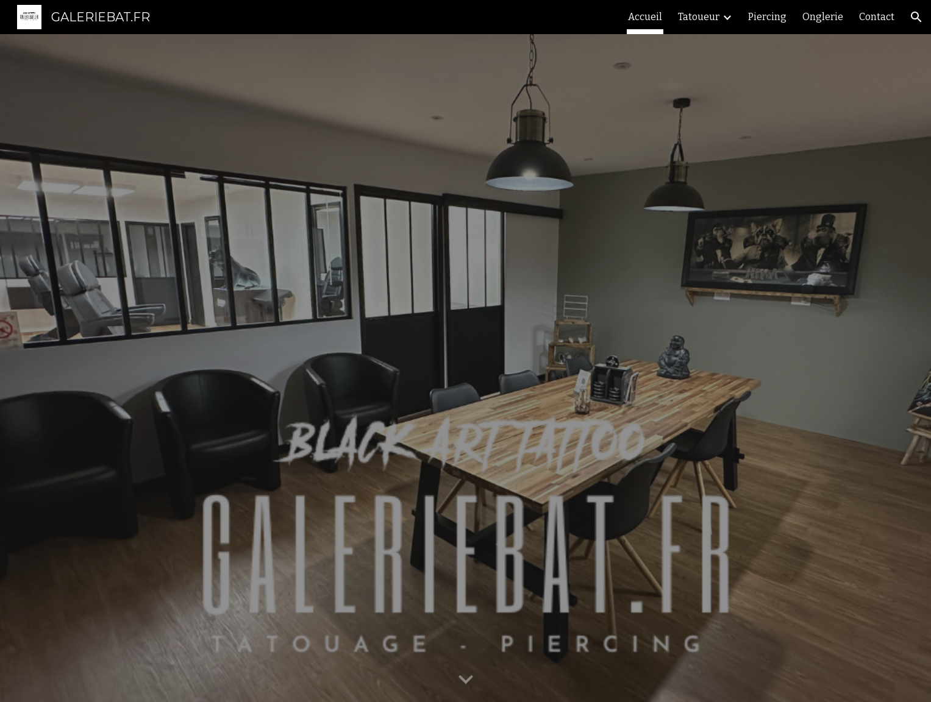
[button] (916, 17)
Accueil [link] (645, 17)
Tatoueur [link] (698, 17)
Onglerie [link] (822, 17)
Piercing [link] (767, 17)
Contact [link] (876, 17)
